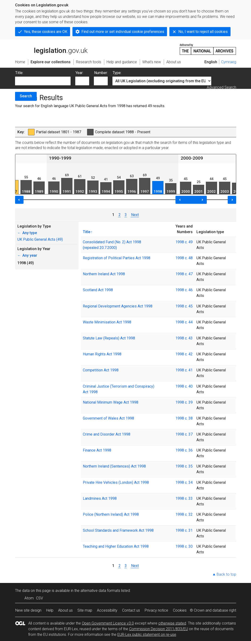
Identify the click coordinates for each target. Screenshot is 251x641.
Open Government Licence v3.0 (108, 623)
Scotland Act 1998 (98, 290)
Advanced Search (221, 87)
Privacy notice (156, 610)
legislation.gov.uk (51, 48)
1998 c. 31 (184, 530)
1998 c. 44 (184, 322)
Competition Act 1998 (101, 370)
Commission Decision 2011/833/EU (158, 629)
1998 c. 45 (184, 306)
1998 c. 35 (184, 466)
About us (65, 610)
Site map (84, 610)
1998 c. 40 (184, 386)
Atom (29, 598)
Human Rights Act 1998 (102, 354)
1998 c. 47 (184, 274)
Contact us (131, 610)
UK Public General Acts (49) (40, 239)
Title (86, 231)
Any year (27, 255)
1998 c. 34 (184, 482)
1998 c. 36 (184, 450)
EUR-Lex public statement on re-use (146, 634)
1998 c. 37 (184, 434)
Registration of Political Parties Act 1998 (116, 258)
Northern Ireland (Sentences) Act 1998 (114, 466)
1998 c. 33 (184, 498)
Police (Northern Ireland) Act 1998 (111, 514)
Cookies (180, 610)
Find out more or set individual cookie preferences (122, 31)
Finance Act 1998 (97, 450)
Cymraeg (228, 62)
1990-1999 (60, 158)
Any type (27, 233)
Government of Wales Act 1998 (108, 418)
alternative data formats (100, 590)
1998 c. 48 (184, 258)
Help (49, 610)
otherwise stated (172, 623)
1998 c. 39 (184, 402)
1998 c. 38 (184, 418)
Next (135, 214)
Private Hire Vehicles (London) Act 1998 (116, 482)
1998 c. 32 (184, 514)
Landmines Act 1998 (100, 498)
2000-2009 (192, 158)
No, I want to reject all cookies (203, 31)
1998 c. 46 (184, 290)
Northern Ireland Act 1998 (104, 274)
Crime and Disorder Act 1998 (106, 434)
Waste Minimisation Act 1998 (107, 322)
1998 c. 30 (184, 546)
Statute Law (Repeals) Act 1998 (109, 338)
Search (26, 96)
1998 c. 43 (184, 338)
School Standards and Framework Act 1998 (118, 530)
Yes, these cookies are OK (45, 31)
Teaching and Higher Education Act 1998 (116, 546)
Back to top (226, 574)
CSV (39, 598)
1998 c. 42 (184, 354)
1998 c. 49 (184, 242)
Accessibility (107, 610)
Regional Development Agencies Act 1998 (117, 306)
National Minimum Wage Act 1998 (110, 402)
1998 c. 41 (184, 370)
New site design (28, 610)
